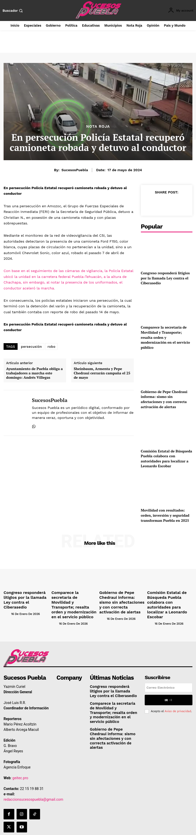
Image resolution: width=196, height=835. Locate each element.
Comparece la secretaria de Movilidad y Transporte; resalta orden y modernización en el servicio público (165, 337)
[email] (168, 680)
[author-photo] (16, 605)
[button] (13, 11)
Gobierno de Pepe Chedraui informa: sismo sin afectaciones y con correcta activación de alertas (164, 399)
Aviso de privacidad (178, 702)
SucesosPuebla (75, 170)
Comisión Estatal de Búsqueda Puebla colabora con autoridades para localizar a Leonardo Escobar (166, 459)
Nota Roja (98, 126)
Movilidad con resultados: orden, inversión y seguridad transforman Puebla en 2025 (165, 515)
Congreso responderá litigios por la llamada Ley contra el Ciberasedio (165, 277)
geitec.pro (20, 770)
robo (51, 347)
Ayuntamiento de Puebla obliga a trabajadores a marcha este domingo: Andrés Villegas (34, 373)
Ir (168, 692)
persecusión (31, 347)
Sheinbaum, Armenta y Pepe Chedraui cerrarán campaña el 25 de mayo (102, 373)
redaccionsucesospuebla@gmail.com (33, 791)
